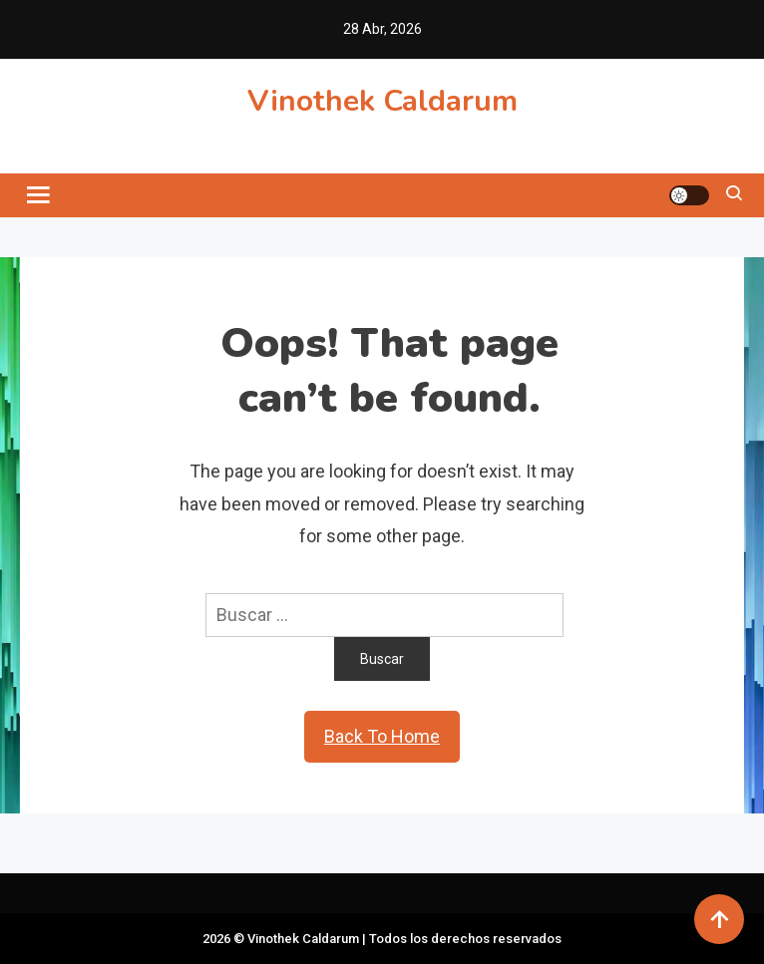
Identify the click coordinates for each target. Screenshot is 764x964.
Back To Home (382, 736)
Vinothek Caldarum (382, 101)
